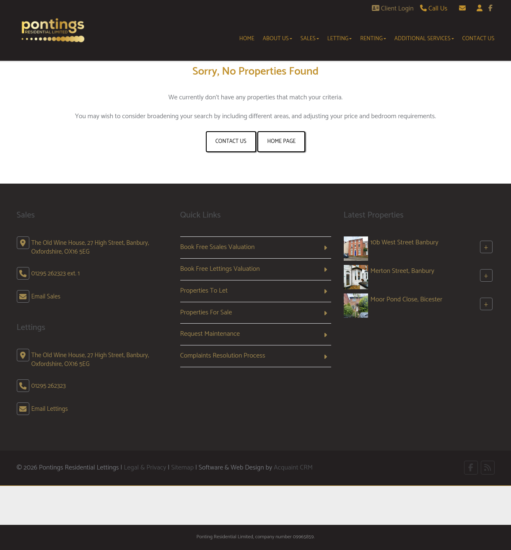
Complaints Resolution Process (222, 355)
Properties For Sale (206, 312)
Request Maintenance (210, 334)
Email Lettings (49, 409)
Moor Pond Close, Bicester (407, 299)
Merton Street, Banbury (402, 271)
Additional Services (424, 38)
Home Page (281, 141)
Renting (373, 38)
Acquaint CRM (293, 467)
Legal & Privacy (145, 467)
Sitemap (182, 467)
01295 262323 (48, 386)
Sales (310, 38)
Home (246, 38)
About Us (277, 38)
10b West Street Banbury (404, 242)
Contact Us (478, 38)
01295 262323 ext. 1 (55, 273)
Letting (339, 38)
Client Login (393, 8)
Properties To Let (204, 290)
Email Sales (46, 296)
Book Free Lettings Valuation (220, 269)
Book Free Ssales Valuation (217, 247)
